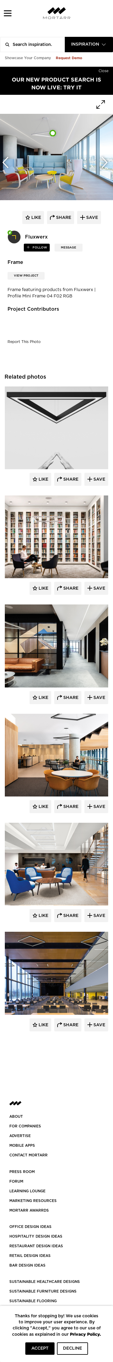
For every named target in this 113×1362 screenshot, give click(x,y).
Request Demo (69, 58)
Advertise (20, 1136)
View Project (26, 275)
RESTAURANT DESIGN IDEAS (36, 1246)
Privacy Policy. (85, 1334)
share (63, 218)
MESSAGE (68, 247)
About (16, 1116)
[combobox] (89, 44)
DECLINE (72, 1348)
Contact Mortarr (28, 1155)
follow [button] (39, 247)
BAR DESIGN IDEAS (27, 1265)
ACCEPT (40, 1348)
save (91, 218)
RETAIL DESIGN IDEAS (30, 1256)
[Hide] (103, 70)
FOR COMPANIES (25, 1126)
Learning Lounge (27, 1191)
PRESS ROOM (22, 1172)
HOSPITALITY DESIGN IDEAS (35, 1236)
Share (70, 479)
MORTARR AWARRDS (29, 1210)
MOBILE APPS (22, 1145)
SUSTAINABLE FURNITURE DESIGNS (43, 1291)
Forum (16, 1181)
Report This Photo (24, 342)
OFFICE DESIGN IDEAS (30, 1227)
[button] (7, 13)
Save (98, 479)
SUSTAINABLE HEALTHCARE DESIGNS (44, 1281)
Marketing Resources (33, 1201)
